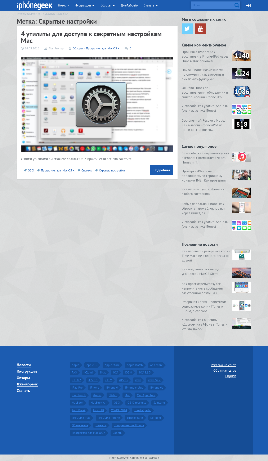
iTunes (97, 395)
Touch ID (98, 410)
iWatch (113, 395)
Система (86, 170)
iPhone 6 (112, 387)
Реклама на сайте (223, 365)
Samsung (159, 402)
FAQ (74, 372)
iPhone (94, 387)
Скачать (149, 5)
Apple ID (91, 365)
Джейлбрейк (129, 5)
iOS (115, 372)
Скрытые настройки (112, 170)
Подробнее (161, 170)
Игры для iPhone (109, 417)
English (230, 375)
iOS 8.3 (93, 380)
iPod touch (79, 395)
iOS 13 (123, 380)
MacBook (77, 402)
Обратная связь (224, 370)
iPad (138, 380)
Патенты (100, 425)
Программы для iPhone (129, 425)
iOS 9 (108, 380)
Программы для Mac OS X (103, 48)
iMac (103, 372)
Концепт (155, 417)
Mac (127, 395)
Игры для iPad (81, 417)
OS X (31, 170)
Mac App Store (146, 395)
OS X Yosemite (137, 402)
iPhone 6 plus (134, 387)
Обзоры (105, 5)
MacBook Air (99, 402)
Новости (63, 5)
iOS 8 (128, 372)
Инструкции (83, 5)
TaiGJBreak (78, 410)
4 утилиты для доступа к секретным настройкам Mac (91, 37)
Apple (75, 365)
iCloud (88, 372)
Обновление (80, 425)
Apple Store (112, 365)
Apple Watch (135, 365)
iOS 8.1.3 (145, 372)
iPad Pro (77, 387)
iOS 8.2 (76, 380)
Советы (117, 432)
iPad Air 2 (154, 380)
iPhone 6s (156, 387)
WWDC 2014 (119, 410)
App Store (156, 365)
